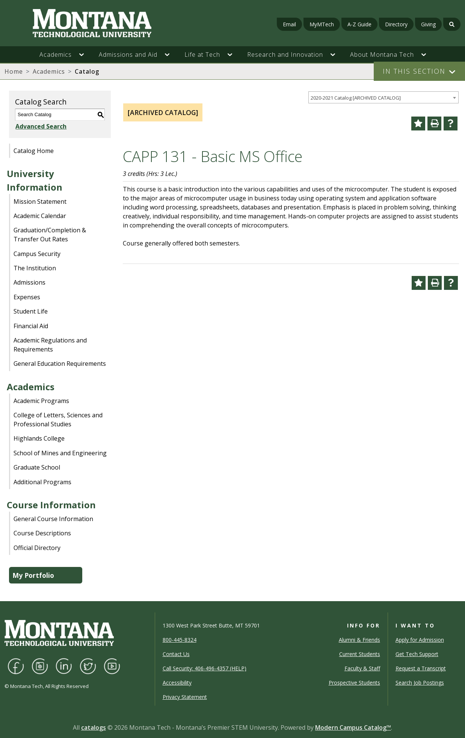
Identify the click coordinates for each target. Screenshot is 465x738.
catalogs (93, 727)
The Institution (35, 268)
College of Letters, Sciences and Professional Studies (58, 419)
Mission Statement (40, 201)
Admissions (29, 282)
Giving (428, 24)
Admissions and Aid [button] (128, 54)
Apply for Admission (420, 639)
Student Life (31, 311)
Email (289, 24)
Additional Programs (42, 482)
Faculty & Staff (362, 668)
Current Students (359, 654)
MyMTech (321, 24)
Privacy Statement (185, 696)
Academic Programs (41, 401)
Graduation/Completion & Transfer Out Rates (50, 234)
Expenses (27, 297)
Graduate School (37, 467)
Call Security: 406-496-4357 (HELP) (204, 668)
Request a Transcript (421, 668)
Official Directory (37, 548)
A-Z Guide (359, 24)
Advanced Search (40, 126)
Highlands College (39, 438)
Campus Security (37, 254)
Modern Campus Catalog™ (353, 727)
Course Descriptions (42, 533)
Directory (396, 24)
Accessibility (177, 682)
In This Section (414, 71)
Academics (49, 71)
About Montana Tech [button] (382, 54)
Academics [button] (55, 54)
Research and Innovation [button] (285, 54)
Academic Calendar (40, 216)
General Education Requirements (60, 363)
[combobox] (383, 97)
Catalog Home (34, 151)
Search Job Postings (420, 682)
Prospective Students (354, 682)
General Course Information (53, 519)
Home (14, 71)
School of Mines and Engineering (60, 453)
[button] (85, 54)
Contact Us (176, 654)
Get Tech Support (417, 654)
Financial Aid (31, 326)
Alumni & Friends (359, 639)
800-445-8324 (179, 639)
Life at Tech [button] (202, 54)
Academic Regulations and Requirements (50, 344)
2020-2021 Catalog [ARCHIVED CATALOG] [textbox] (356, 97)
